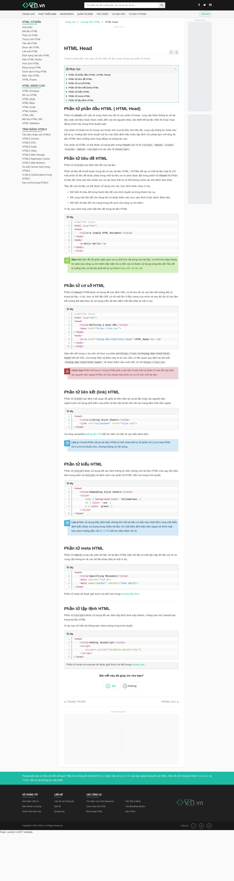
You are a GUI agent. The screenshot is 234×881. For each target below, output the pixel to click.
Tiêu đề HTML (29, 43)
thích (101, 776)
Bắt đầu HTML (30, 31)
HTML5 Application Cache (36, 159)
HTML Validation (31, 123)
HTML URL (28, 115)
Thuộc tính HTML (31, 39)
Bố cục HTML (29, 95)
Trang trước (76, 701)
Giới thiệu (27, 27)
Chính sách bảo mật (31, 811)
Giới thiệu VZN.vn (30, 801)
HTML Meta (28, 103)
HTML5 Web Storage (33, 155)
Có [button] (114, 685)
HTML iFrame (29, 79)
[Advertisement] (118, 35)
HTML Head (28, 99)
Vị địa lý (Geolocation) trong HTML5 (37, 177)
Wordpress (67, 14)
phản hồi (125, 776)
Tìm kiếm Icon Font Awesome (100, 801)
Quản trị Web (85, 14)
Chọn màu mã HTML (96, 806)
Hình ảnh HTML (30, 63)
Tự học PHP (118, 14)
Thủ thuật (102, 14)
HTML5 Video (29, 150)
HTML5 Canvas (30, 138)
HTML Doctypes (30, 91)
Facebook (202, 776)
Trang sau (168, 701)
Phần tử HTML (30, 35)
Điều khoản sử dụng (31, 806)
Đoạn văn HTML (31, 47)
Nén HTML (130, 811)
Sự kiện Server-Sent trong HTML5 (36, 169)
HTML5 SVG (29, 142)
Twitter (26, 780)
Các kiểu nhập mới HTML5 (36, 134)
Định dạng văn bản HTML (36, 55)
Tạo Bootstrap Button (135, 806)
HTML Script (28, 107)
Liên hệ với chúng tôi (64, 801)
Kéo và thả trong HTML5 (35, 182)
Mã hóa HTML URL (32, 119)
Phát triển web (47, 14)
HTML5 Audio (29, 146)
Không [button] (132, 685)
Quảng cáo (59, 811)
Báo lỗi (57, 806)
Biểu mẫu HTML (31, 75)
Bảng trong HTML (31, 67)
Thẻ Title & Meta (133, 801)
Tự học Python (137, 14)
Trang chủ (28, 14)
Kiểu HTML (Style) (32, 59)
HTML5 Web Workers (33, 163)
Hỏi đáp (205, 14)
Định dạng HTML (94, 811)
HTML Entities (29, 111)
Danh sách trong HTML (34, 71)
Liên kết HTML (30, 51)
